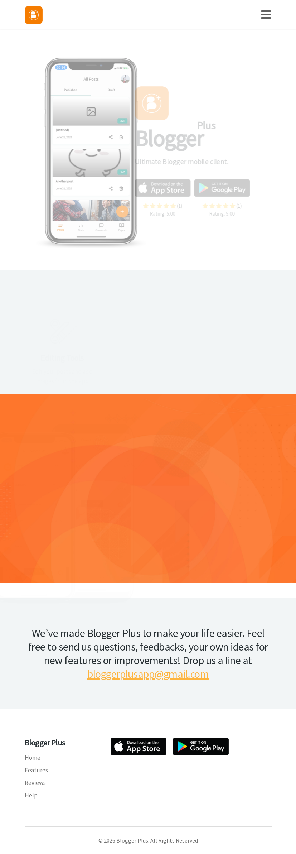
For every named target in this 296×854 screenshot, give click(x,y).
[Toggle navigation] (269, 14)
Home (32, 758)
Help (31, 795)
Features (36, 770)
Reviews (35, 783)
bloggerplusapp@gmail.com (148, 674)
